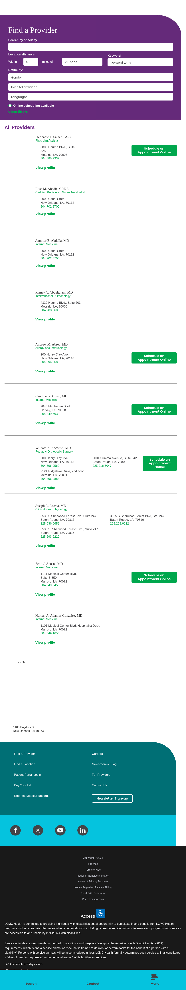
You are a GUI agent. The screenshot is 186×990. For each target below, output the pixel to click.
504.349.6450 (50, 585)
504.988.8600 (50, 310)
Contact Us (99, 785)
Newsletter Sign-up (112, 798)
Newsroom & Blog (104, 764)
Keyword (114, 55)
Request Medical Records (31, 796)
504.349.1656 (50, 633)
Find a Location (24, 764)
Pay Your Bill (22, 785)
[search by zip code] (82, 62)
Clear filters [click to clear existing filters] (18, 112)
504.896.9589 (50, 362)
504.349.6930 (50, 414)
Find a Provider (24, 754)
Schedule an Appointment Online (154, 150)
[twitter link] (38, 830)
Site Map (93, 863)
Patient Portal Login (27, 774)
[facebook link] (15, 830)
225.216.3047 (102, 465)
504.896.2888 (50, 479)
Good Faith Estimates (93, 893)
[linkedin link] (82, 830)
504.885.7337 (50, 158)
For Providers (101, 774)
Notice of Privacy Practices (93, 881)
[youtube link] (60, 830)
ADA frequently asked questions (24, 964)
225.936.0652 (50, 523)
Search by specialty (22, 40)
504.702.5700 (50, 206)
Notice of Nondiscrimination (93, 875)
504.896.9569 (50, 465)
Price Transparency (93, 899)
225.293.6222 (119, 523)
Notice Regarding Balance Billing (93, 887)
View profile (45, 168)
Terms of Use (93, 869)
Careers (97, 754)
